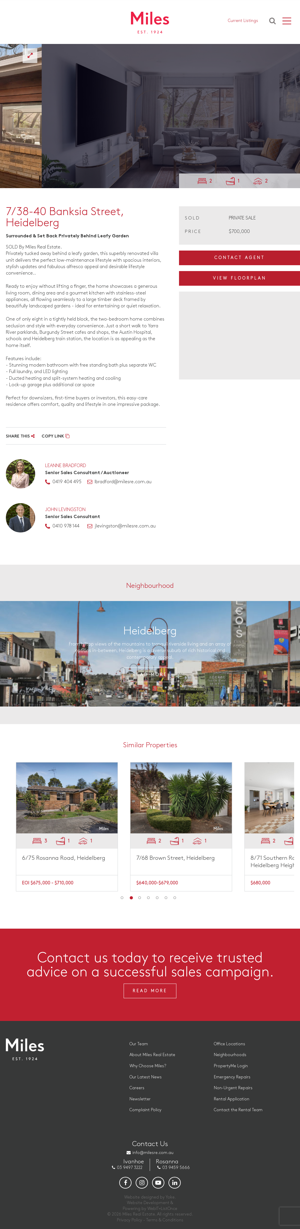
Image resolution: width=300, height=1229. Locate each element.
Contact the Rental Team (238, 1110)
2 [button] (130, 897)
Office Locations (229, 1044)
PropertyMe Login (231, 1066)
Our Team (138, 1044)
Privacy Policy (129, 1220)
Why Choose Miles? (147, 1066)
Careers (136, 1088)
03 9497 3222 (129, 1168)
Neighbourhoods (230, 1055)
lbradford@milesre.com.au (123, 482)
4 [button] (148, 897)
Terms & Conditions (164, 1220)
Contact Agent (239, 258)
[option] (150, 116)
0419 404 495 (66, 482)
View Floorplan (239, 278)
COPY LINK (55, 436)
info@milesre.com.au (152, 1153)
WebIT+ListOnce (162, 1209)
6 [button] (166, 897)
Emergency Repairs (232, 1077)
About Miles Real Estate (152, 1055)
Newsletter (140, 1099)
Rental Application (231, 1099)
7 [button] (174, 897)
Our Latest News (145, 1077)
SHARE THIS (20, 436)
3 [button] (139, 897)
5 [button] (157, 897)
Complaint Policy (145, 1110)
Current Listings (243, 21)
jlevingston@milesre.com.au (125, 526)
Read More (150, 674)
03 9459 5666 (176, 1168)
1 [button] (122, 897)
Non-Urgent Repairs (233, 1088)
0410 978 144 (65, 526)
